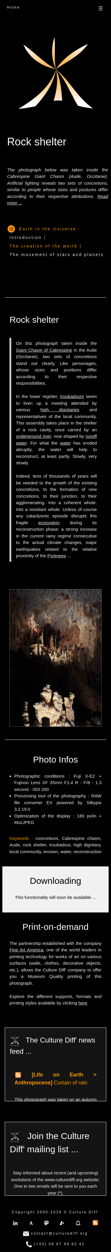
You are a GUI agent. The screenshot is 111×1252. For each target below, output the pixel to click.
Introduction (25, 237)
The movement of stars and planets (56, 254)
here (82, 1002)
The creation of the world (43, 246)
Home (13, 7)
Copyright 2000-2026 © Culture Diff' (55, 1212)
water (65, 442)
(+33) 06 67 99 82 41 (55, 1244)
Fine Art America (26, 949)
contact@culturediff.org (55, 1234)
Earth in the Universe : (50, 229)
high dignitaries (60, 409)
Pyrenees (56, 555)
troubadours (72, 396)
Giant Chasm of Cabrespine (44, 350)
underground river (33, 436)
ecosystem (48, 522)
